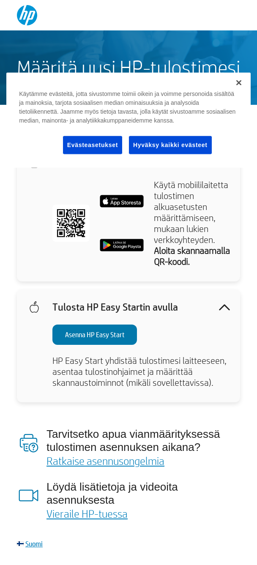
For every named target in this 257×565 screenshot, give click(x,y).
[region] (128, 120)
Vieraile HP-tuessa (87, 513)
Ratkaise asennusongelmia (105, 460)
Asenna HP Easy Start (95, 334)
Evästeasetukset (92, 144)
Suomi (34, 544)
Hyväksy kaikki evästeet (170, 144)
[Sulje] (239, 82)
